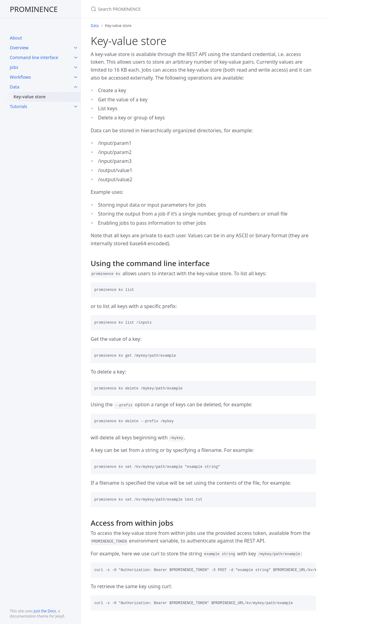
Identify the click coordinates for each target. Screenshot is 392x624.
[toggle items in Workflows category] (76, 77)
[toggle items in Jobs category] (76, 67)
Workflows (20, 77)
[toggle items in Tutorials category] (76, 106)
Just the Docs (45, 611)
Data (14, 87)
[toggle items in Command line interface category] (76, 57)
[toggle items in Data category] (76, 87)
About (16, 38)
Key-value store (29, 97)
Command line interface (34, 57)
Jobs (14, 67)
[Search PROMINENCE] (163, 9)
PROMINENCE (34, 9)
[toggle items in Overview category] (76, 48)
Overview (19, 48)
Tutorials (18, 106)
